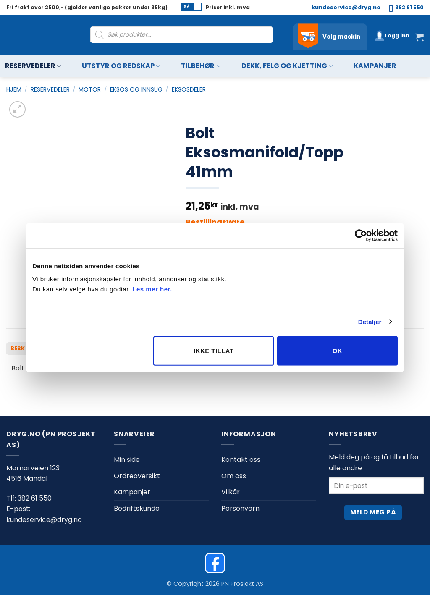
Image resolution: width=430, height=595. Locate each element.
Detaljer (370, 321)
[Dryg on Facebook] (215, 563)
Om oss (233, 476)
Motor (90, 89)
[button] (391, 35)
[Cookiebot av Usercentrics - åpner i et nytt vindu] (361, 235)
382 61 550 (406, 8)
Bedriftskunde (137, 508)
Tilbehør (200, 66)
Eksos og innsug (136, 89)
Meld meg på (373, 512)
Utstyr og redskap (121, 66)
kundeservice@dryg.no (346, 7)
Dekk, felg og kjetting (287, 66)
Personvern (240, 508)
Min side (127, 459)
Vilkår (230, 492)
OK (337, 350)
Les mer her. (152, 289)
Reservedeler (33, 66)
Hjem (13, 89)
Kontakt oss (240, 459)
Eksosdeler (189, 89)
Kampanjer (375, 66)
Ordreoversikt (137, 476)
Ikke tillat (214, 350)
